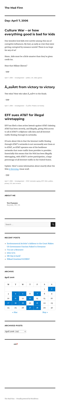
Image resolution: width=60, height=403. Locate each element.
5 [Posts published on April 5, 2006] (22, 294)
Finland (34, 106)
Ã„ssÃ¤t (28, 106)
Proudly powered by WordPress (27, 399)
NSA (46, 181)
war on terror (17, 183)
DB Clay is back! (14, 256)
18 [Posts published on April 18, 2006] (15, 303)
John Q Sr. (11, 253)
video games (38, 78)
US (32, 78)
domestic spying (35, 181)
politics (28, 78)
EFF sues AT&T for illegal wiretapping (24, 117)
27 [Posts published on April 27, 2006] (30, 308)
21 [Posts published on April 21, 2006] (37, 303)
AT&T (27, 181)
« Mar (14, 312)
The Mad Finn (14, 7)
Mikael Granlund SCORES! (18, 259)
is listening (14, 169)
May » (45, 312)
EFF (42, 181)
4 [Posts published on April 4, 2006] (15, 294)
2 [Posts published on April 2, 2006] (51, 289)
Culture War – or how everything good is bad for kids (30, 32)
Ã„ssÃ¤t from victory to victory (30, 87)
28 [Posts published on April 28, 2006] (37, 308)
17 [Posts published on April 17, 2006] (8, 303)
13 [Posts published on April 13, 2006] (30, 298)
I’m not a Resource (15, 250)
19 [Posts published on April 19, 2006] (23, 303)
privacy (7, 183)
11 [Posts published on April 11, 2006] (15, 298)
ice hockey (40, 106)
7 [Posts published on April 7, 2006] (37, 294)
